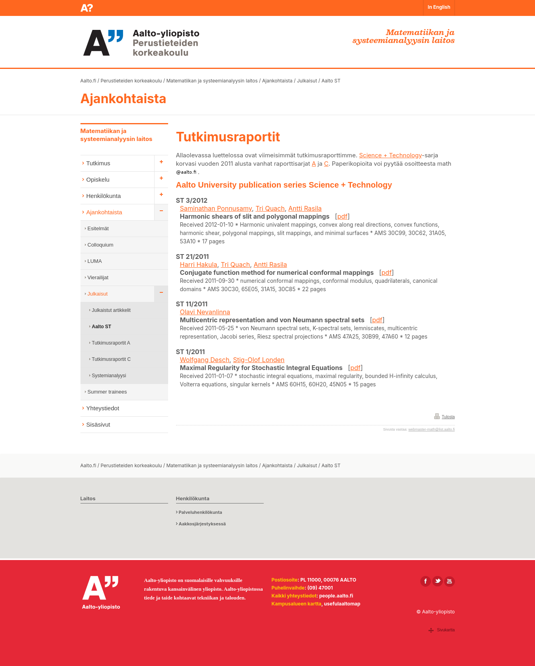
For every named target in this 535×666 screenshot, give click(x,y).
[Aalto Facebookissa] (425, 581)
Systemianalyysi (109, 375)
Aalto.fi (88, 81)
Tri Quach (269, 208)
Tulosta (448, 417)
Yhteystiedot (103, 408)
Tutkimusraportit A (111, 343)
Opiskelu (98, 179)
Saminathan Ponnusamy (216, 208)
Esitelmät (98, 228)
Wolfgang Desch (204, 360)
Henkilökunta (103, 195)
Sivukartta (446, 630)
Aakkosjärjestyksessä (202, 524)
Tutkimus (98, 163)
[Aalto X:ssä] (437, 581)
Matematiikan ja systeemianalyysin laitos (211, 81)
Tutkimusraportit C (111, 359)
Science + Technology (390, 155)
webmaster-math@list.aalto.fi (431, 429)
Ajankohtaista (277, 81)
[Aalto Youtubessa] (449, 581)
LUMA (95, 261)
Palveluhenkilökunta (200, 512)
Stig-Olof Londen (258, 360)
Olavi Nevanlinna (205, 312)
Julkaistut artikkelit (111, 310)
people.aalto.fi (336, 596)
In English (439, 7)
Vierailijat (98, 277)
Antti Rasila (305, 208)
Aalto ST (331, 81)
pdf (342, 216)
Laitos (88, 498)
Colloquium (101, 245)
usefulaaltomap (342, 604)
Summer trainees (107, 392)
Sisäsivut (98, 424)
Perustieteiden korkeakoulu (131, 81)
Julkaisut (307, 81)
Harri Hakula (199, 264)
